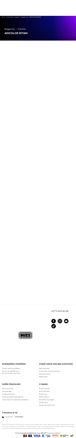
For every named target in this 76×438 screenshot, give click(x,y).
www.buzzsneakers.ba (28, 433)
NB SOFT (44, 433)
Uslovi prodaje (7, 391)
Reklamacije (43, 377)
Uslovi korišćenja (7, 389)
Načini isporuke (44, 368)
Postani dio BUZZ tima (47, 405)
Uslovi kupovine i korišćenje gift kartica (15, 400)
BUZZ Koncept (44, 389)
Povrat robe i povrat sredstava (49, 371)
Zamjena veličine (45, 374)
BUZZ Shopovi (44, 397)
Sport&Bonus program (47, 400)
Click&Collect (43, 402)
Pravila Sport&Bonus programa (12, 397)
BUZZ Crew (43, 394)
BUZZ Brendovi (44, 391)
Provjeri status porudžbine (11, 368)
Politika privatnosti (8, 394)
